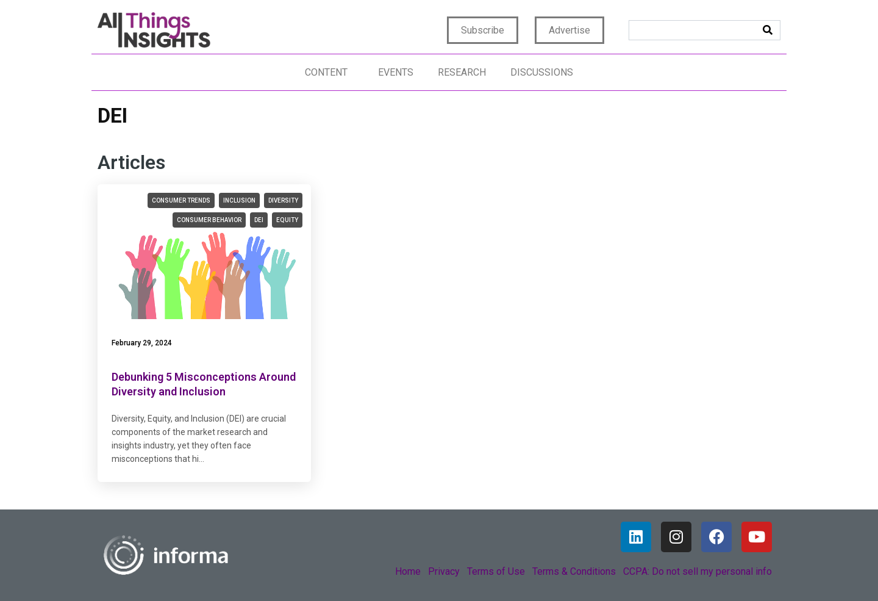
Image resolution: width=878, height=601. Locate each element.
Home (408, 571)
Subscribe (482, 30)
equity (287, 220)
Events (395, 72)
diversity (283, 200)
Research (462, 72)
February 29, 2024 (142, 343)
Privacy (444, 571)
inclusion (239, 200)
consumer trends (181, 200)
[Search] (767, 30)
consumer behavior (209, 220)
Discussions (541, 72)
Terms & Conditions (574, 571)
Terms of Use (496, 571)
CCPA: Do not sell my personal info (697, 571)
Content (326, 72)
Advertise (569, 30)
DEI (258, 220)
